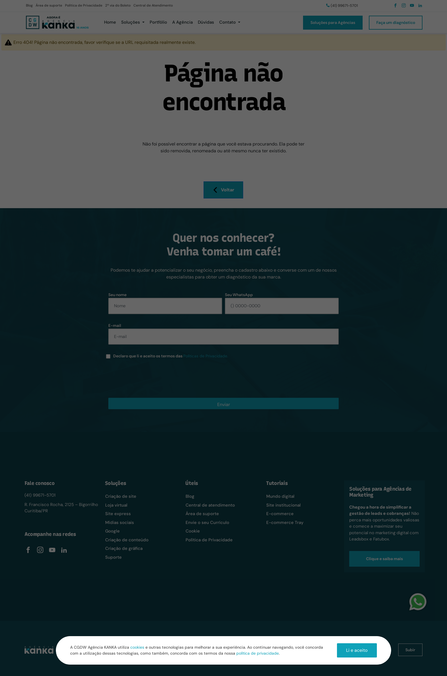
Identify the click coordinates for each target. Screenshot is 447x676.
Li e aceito (356, 650)
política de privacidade (257, 653)
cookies (137, 647)
